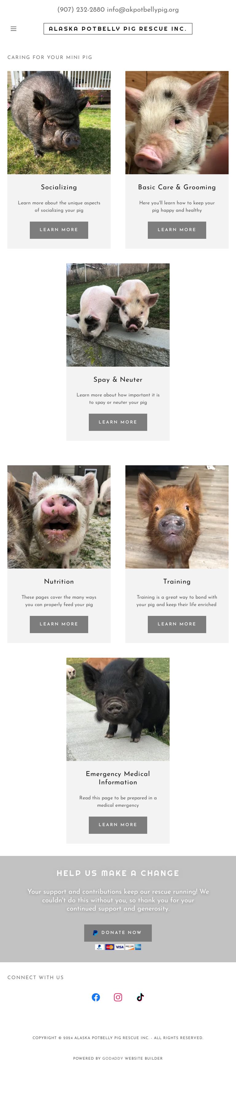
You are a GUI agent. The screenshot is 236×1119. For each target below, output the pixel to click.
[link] (118, 29)
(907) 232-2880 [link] (81, 10)
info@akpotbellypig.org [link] (143, 10)
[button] (24, 28)
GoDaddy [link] (113, 1059)
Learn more (59, 230)
